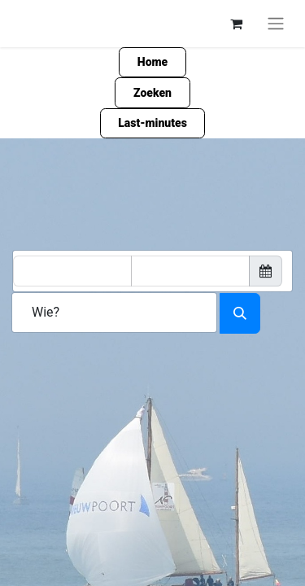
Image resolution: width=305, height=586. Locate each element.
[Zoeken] (240, 313)
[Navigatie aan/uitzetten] (276, 24)
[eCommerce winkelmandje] (236, 23)
